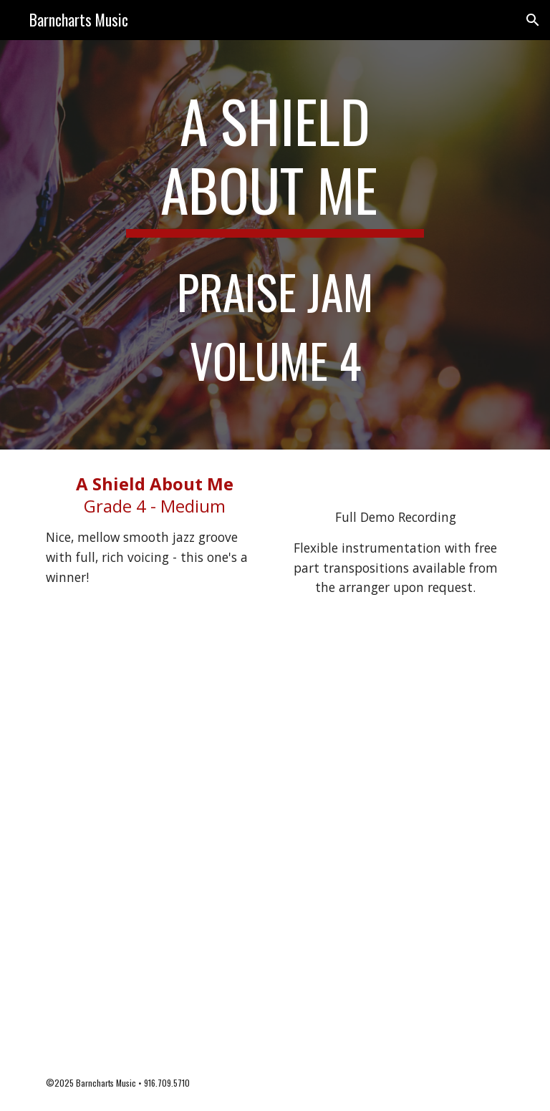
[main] (274, 244)
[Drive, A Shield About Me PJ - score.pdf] (274, 840)
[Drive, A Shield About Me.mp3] (395, 482)
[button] (533, 20)
